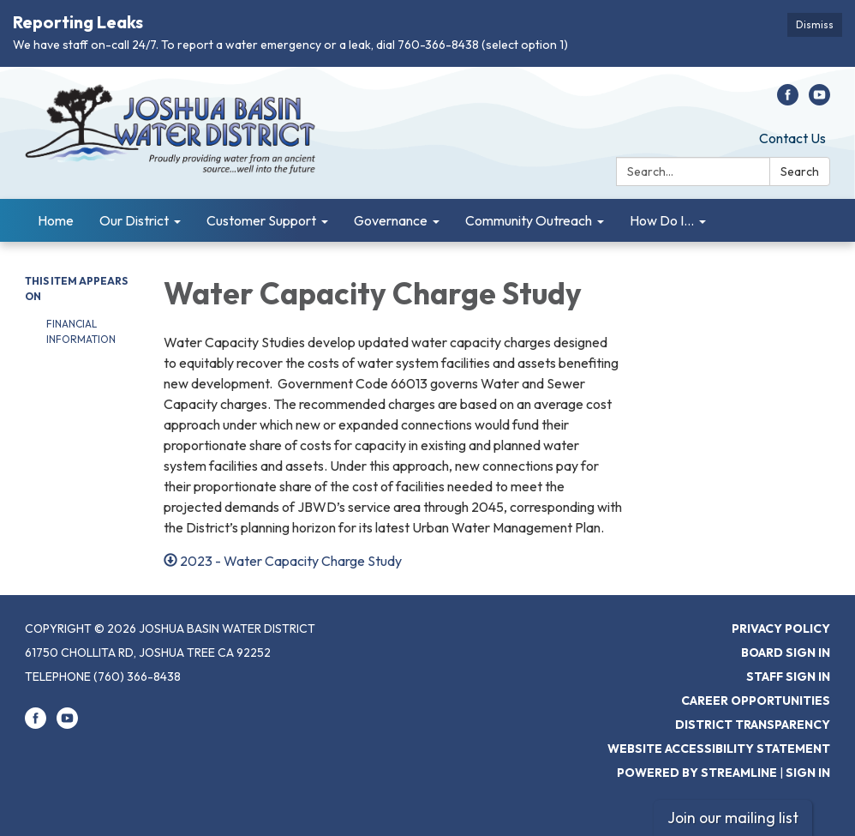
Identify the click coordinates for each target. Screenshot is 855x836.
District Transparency (752, 724)
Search (799, 171)
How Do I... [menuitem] (662, 220)
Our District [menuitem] (134, 220)
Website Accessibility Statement (718, 748)
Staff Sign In (788, 676)
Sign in (808, 772)
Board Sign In (785, 652)
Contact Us (792, 138)
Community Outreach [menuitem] (528, 220)
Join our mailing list (732, 817)
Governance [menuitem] (391, 220)
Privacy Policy (781, 628)
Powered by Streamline (697, 772)
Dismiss (815, 24)
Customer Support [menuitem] (261, 220)
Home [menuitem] (56, 220)
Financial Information (81, 331)
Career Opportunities (755, 700)
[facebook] (787, 100)
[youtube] (819, 100)
